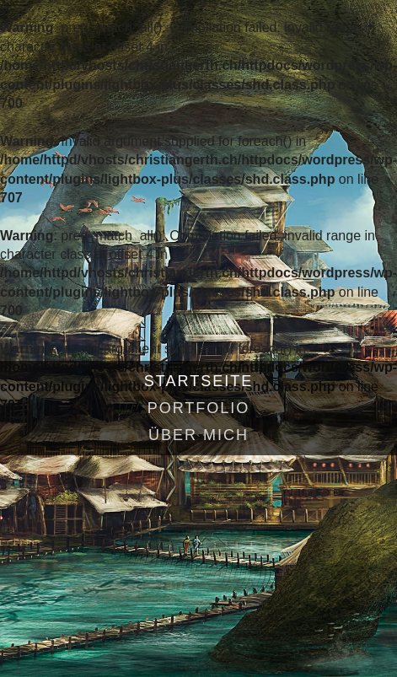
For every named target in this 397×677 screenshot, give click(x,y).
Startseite (198, 381)
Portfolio (199, 408)
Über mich (198, 435)
